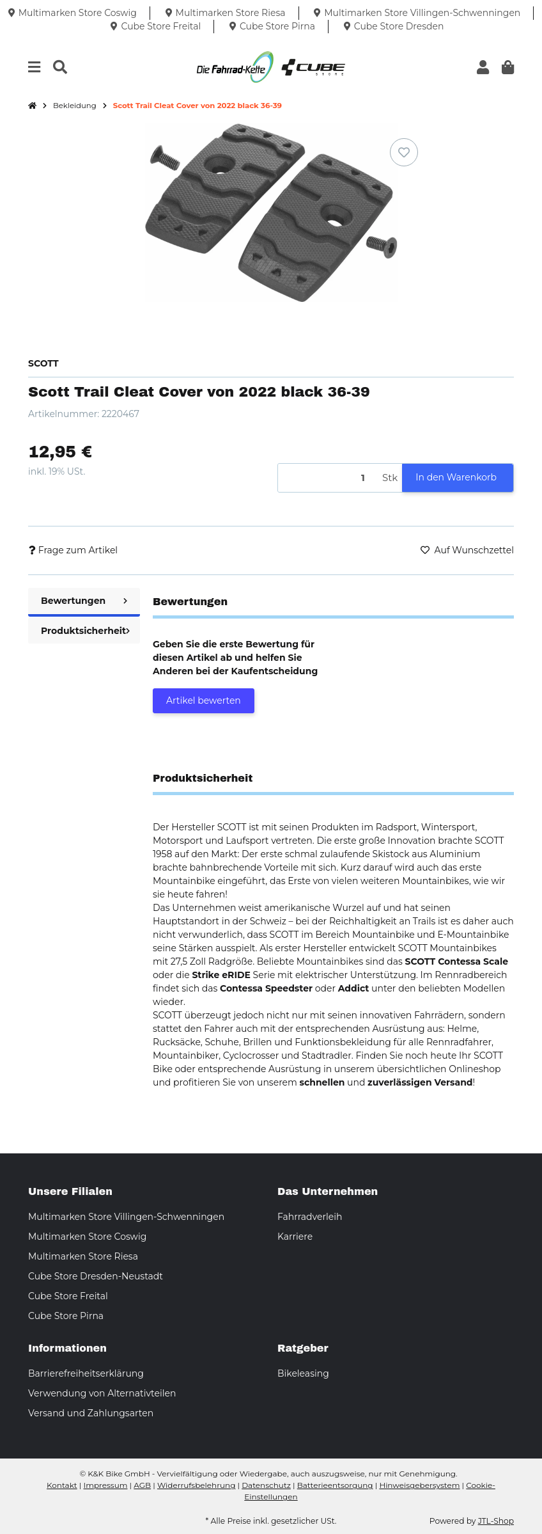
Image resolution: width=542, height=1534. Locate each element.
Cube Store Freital (68, 1296)
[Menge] (328, 478)
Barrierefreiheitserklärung (86, 1373)
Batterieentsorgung (335, 1485)
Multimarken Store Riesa (83, 1256)
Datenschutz (266, 1485)
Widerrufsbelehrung (196, 1485)
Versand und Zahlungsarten (90, 1413)
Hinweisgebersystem (419, 1485)
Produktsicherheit (85, 631)
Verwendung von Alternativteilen (102, 1393)
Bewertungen (84, 600)
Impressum (106, 1485)
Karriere (295, 1236)
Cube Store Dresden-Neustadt (95, 1276)
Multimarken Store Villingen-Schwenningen (126, 1216)
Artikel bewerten (203, 700)
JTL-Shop (496, 1521)
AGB (142, 1485)
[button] (483, 67)
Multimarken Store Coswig (87, 1236)
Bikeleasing (303, 1373)
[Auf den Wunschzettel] (404, 152)
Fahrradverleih (309, 1216)
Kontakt (62, 1485)
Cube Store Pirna (66, 1316)
